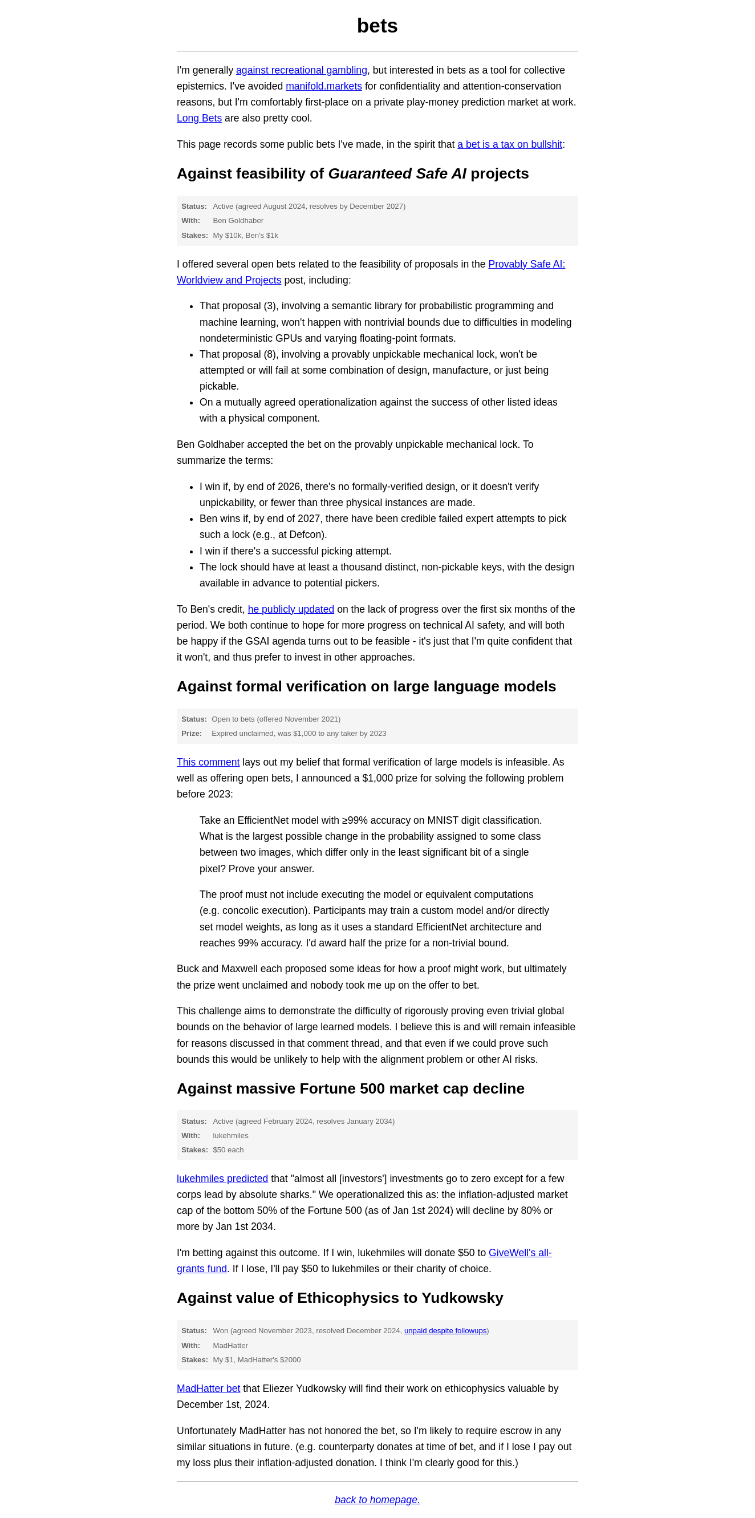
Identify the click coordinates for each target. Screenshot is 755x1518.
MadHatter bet (208, 1388)
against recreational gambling (301, 70)
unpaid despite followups (445, 1330)
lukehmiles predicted (222, 1178)
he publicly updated (291, 609)
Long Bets (199, 118)
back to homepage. (377, 1499)
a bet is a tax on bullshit (509, 144)
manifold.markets (324, 86)
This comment (208, 762)
